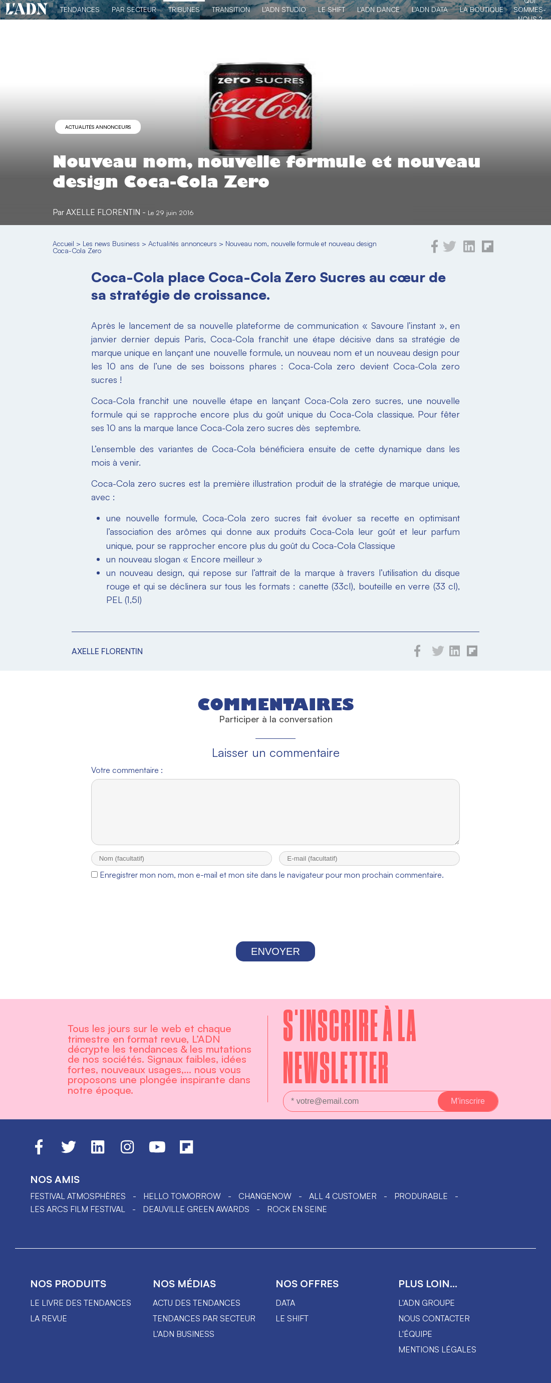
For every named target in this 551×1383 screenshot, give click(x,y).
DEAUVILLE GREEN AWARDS (196, 1218)
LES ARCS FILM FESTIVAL (77, 1218)
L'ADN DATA (430, 9)
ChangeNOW (265, 1205)
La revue (48, 1327)
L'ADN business (183, 1343)
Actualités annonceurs (98, 127)
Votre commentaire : (127, 770)
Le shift (292, 1327)
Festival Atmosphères (78, 1205)
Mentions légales (437, 1358)
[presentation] (275, 922)
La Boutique (481, 9)
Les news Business (111, 243)
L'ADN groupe (426, 1312)
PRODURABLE (421, 1205)
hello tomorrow (182, 1205)
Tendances (80, 9)
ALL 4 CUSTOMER (343, 1205)
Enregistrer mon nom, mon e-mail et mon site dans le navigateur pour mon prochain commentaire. (272, 884)
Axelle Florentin (103, 212)
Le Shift (331, 9)
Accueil (63, 243)
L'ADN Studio (284, 9)
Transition (231, 9)
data (285, 1312)
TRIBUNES (184, 9)
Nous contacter (434, 1327)
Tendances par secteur (204, 1327)
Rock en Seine (297, 1218)
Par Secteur (134, 9)
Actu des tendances (196, 1312)
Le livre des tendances (80, 1312)
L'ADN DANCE (378, 9)
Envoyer (275, 960)
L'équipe (415, 1343)
